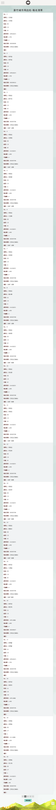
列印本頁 (28, 800)
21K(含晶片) (13, 111)
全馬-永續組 (13, 620)
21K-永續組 (12, 737)
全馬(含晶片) (13, 33)
